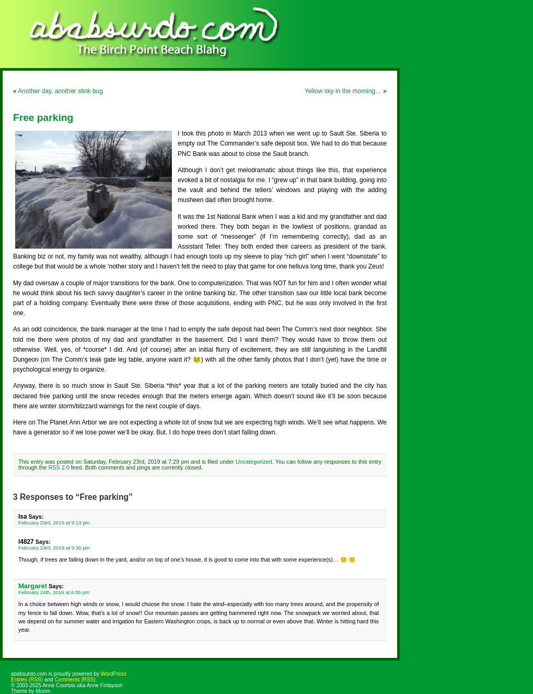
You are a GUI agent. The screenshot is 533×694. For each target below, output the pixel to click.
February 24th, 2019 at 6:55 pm (53, 592)
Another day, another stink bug (60, 91)
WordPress (113, 674)
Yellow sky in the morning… (343, 91)
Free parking (43, 117)
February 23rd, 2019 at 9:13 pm (54, 522)
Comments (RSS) (74, 679)
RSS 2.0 (59, 467)
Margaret (32, 586)
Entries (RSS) (27, 679)
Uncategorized (254, 461)
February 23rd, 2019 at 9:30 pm (54, 548)
